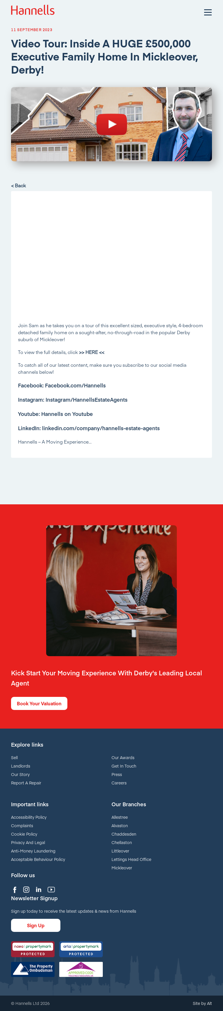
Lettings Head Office (131, 859)
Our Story (20, 774)
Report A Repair (26, 783)
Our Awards (123, 757)
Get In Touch (124, 766)
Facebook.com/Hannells (75, 385)
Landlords (20, 766)
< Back (18, 185)
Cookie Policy (24, 834)
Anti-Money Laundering (33, 851)
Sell (14, 757)
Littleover (120, 851)
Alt (209, 1003)
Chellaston (122, 842)
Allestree (120, 817)
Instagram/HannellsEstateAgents (86, 399)
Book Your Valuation (39, 703)
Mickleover (122, 868)
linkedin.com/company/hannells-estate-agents (101, 428)
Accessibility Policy (28, 817)
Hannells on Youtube (67, 413)
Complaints (22, 825)
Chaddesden (124, 834)
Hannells (33, 12)
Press (117, 774)
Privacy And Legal (28, 842)
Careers (119, 783)
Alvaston (120, 825)
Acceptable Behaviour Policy (38, 859)
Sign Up (35, 925)
